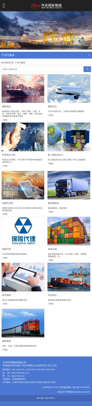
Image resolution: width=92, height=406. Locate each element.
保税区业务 (7, 203)
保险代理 (6, 249)
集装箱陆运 (53, 203)
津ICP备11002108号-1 (46, 398)
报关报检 (6, 295)
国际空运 (52, 106)
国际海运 (6, 106)
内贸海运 (52, 295)
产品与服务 (20, 62)
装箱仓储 (52, 249)
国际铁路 (6, 341)
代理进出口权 (8, 154)
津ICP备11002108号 (80, 387)
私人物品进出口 (55, 154)
